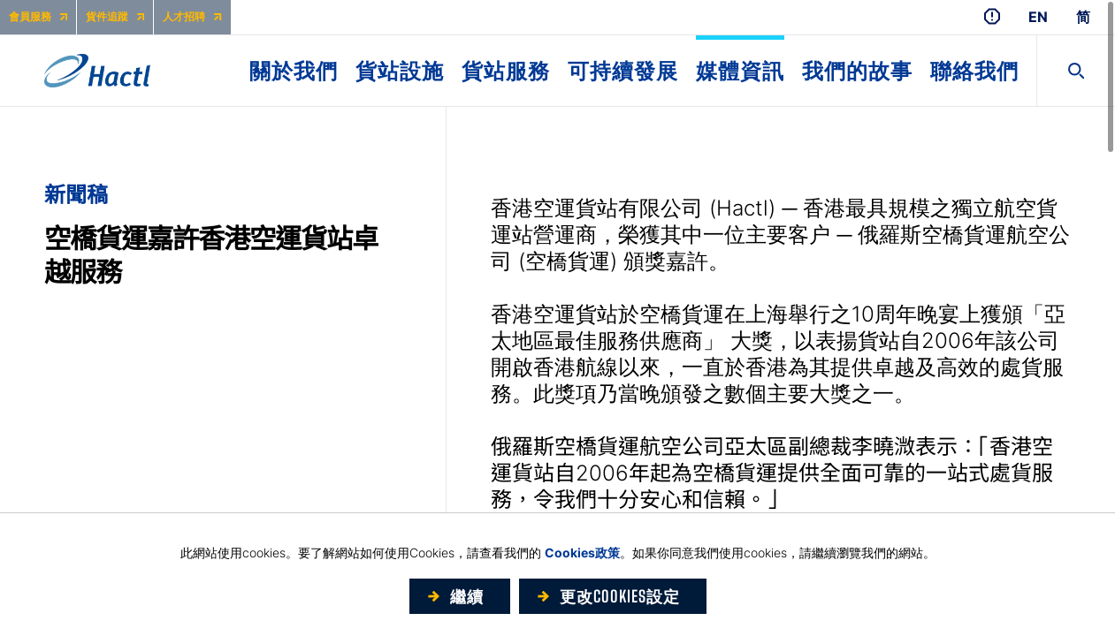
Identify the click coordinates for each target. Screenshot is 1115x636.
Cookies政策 (582, 552)
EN (1038, 17)
